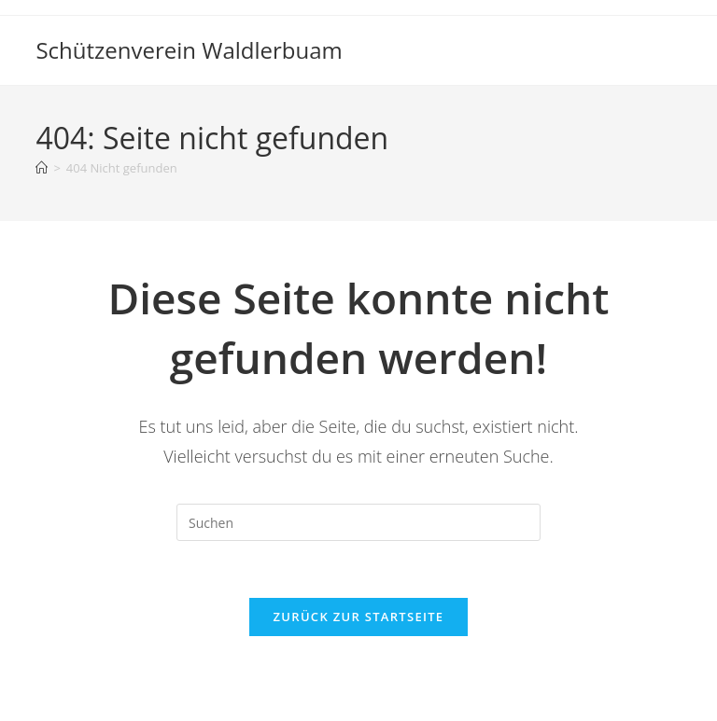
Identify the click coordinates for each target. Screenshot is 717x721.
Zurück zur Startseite (359, 616)
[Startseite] (41, 167)
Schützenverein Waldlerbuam (188, 50)
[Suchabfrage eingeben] (358, 522)
